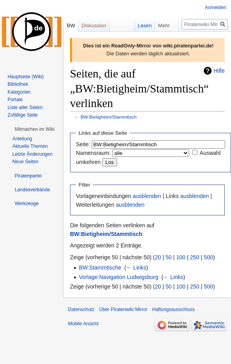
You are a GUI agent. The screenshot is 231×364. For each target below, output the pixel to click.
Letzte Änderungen (32, 154)
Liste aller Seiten (25, 107)
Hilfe (219, 71)
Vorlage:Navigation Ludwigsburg (118, 277)
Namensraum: (93, 153)
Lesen (139, 25)
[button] (35, 129)
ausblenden (147, 196)
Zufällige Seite (23, 115)
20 (158, 257)
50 (169, 257)
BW (71, 25)
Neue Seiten (25, 161)
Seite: (83, 144)
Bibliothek (18, 84)
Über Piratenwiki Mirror (123, 309)
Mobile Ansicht (83, 323)
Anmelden (215, 7)
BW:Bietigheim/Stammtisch (108, 116)
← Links (136, 267)
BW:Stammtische (100, 267)
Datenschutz (81, 309)
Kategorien (19, 92)
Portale (15, 99)
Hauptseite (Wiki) (26, 76)
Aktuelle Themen (30, 146)
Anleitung (22, 138)
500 (208, 257)
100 (181, 257)
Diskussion (93, 25)
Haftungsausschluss (173, 309)
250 (194, 257)
